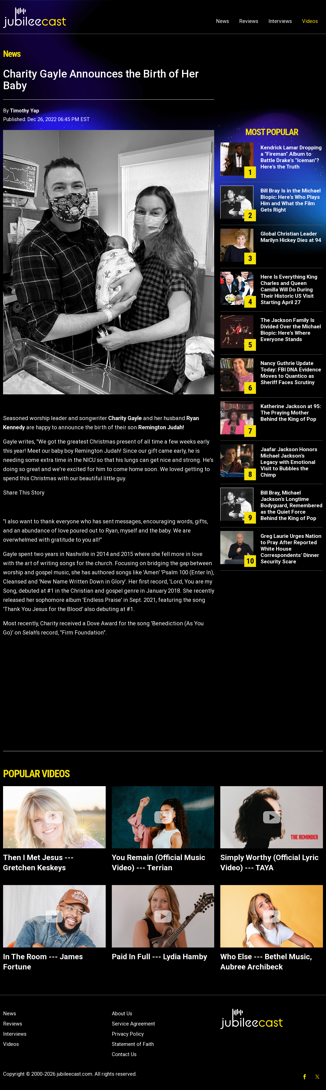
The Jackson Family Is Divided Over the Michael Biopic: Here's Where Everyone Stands (291, 329)
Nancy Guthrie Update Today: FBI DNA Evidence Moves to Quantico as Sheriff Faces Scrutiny (291, 372)
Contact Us (124, 1054)
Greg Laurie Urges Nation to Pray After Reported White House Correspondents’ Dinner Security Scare (291, 549)
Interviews (280, 21)
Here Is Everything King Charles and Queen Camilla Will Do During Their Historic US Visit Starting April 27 (289, 289)
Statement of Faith (133, 1044)
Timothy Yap (24, 111)
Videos (310, 21)
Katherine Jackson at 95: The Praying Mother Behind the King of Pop (291, 412)
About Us (122, 1013)
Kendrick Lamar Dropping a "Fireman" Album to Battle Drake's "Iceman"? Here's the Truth (291, 157)
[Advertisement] (272, 96)
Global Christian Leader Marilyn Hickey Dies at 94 (291, 237)
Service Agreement (133, 1024)
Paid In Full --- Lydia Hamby (159, 956)
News (222, 21)
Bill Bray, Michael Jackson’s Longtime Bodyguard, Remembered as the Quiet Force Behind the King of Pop (291, 505)
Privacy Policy (128, 1034)
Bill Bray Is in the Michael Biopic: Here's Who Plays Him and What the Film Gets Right (291, 200)
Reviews (248, 21)
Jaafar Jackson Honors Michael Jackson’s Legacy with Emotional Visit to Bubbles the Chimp (289, 462)
